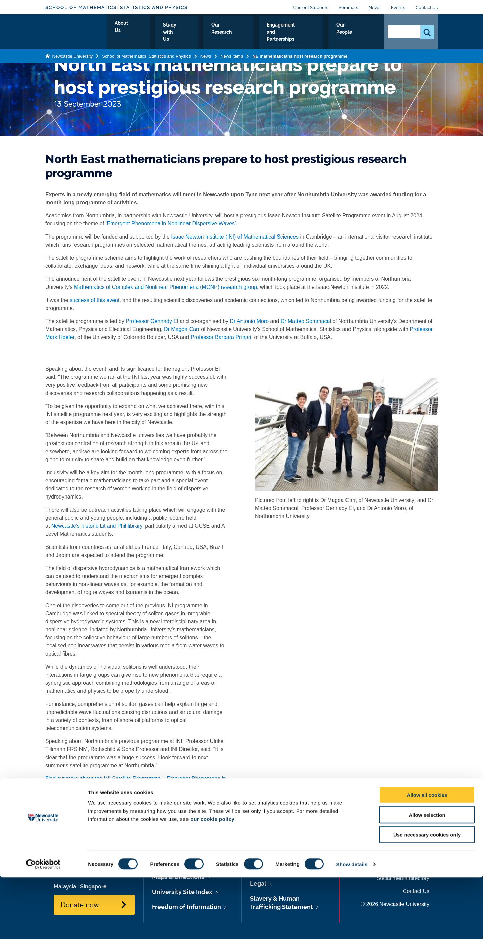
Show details (352, 926)
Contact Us (427, 7)
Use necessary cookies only (427, 896)
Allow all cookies (427, 856)
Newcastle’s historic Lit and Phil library (96, 526)
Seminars (348, 7)
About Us (140, 32)
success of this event (95, 300)
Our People (358, 32)
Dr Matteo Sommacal (306, 321)
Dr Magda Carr (182, 329)
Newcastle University (72, 54)
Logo (76, 31)
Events (398, 7)
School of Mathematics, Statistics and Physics (116, 7)
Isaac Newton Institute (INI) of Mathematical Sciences (235, 237)
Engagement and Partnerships (294, 32)
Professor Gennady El (151, 321)
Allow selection (427, 876)
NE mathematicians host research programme (299, 54)
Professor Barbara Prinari (221, 337)
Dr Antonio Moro (249, 321)
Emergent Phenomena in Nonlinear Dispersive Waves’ (171, 223)
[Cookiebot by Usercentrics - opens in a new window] (43, 926)
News (374, 7)
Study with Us (180, 32)
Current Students (310, 7)
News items (231, 54)
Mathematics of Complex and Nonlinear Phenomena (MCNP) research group (165, 287)
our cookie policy (212, 880)
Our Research (226, 32)
